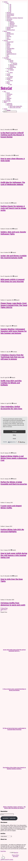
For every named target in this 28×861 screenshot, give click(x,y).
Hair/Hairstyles (10, 33)
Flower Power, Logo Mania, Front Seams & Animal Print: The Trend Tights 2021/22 (14, 305)
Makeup (8, 32)
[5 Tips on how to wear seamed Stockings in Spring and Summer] (14, 670)
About (5, 102)
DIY (8, 55)
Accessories (9, 19)
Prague (11, 80)
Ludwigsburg (13, 67)
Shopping (9, 12)
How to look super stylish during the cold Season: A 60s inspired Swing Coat (14, 555)
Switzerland (9, 77)
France (8, 83)
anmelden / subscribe (9, 818)
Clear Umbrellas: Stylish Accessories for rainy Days (11, 408)
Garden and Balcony (11, 53)
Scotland (12, 69)
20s (10, 4)
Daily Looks (9, 104)
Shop (5, 91)
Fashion (5, 1)
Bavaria (11, 60)
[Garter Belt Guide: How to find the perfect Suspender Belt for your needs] (14, 631)
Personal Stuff (10, 41)
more (14, 438)
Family (8, 43)
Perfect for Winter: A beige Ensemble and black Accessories (14, 483)
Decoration (9, 52)
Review (8, 35)
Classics (8, 16)
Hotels (8, 81)
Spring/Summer (10, 13)
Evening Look (10, 27)
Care (8, 37)
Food (8, 56)
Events (8, 47)
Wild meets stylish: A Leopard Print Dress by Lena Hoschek (12, 280)
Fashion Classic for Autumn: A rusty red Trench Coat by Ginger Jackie (13, 208)
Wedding (12, 21)
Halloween (12, 23)
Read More (3, 851)
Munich (11, 61)
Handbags (9, 98)
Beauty (5, 31)
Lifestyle (6, 40)
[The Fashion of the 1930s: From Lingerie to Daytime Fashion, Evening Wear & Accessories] (14, 749)
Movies (8, 45)
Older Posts (4, 609)
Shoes (8, 96)
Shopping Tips (7, 100)
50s (10, 8)
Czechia (8, 79)
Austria (8, 75)
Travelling (6, 57)
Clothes (8, 99)
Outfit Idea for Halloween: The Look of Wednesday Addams (13, 183)
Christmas (12, 24)
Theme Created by (7, 859)
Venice (11, 72)
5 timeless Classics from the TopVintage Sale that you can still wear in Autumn (12, 357)
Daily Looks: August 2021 (16, 106)
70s (10, 11)
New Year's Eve (13, 25)
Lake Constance (13, 64)
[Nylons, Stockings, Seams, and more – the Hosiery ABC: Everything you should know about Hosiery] (14, 788)
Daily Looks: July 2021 (15, 107)
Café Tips (14, 63)
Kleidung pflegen (11, 29)
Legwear (9, 95)
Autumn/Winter (10, 15)
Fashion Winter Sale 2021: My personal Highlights (12, 531)
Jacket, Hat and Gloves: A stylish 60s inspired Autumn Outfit (14, 257)
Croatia (8, 73)
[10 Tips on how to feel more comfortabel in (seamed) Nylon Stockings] (14, 709)
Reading (8, 44)
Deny (14, 435)
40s (10, 7)
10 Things (9, 49)
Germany (9, 59)
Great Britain (10, 68)
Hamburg (12, 65)
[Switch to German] (17, 110)
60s (10, 9)
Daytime (9, 28)
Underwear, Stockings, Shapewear (15, 17)
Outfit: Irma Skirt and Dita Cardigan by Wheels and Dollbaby (11, 383)
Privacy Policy (15, 855)
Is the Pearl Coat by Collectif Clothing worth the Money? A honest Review (12, 135)
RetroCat (6, 88)
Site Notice (15, 856)
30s (10, 5)
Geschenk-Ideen (10, 48)
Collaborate (9, 103)
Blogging (9, 51)
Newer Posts (4, 608)
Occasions (9, 20)
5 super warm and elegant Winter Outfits (11, 507)
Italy (8, 71)
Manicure (9, 36)
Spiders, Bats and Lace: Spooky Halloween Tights (13, 233)
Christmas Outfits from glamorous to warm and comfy (13, 604)
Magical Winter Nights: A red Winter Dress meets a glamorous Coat (14, 458)
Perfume (9, 39)
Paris (11, 84)
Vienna (11, 76)
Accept (14, 431)
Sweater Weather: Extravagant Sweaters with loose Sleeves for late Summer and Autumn (14, 331)
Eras (8, 3)
